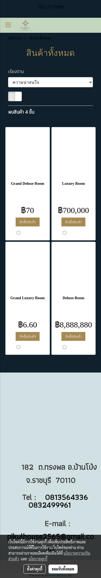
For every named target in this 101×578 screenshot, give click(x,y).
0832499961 (50, 504)
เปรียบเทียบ (29, 233)
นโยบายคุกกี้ (38, 558)
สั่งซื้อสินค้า (27, 222)
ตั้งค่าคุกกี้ (34, 568)
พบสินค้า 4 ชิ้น (21, 111)
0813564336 (66, 497)
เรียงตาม (18, 71)
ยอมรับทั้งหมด (63, 568)
